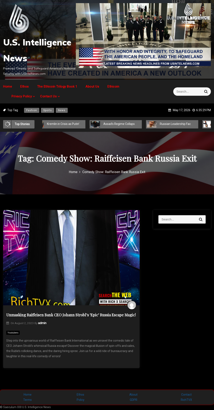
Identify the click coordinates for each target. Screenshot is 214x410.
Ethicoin (113, 86)
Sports (47, 110)
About (133, 394)
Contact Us (48, 96)
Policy (80, 399)
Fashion (31, 110)
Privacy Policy (21, 96)
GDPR (133, 399)
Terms (27, 399)
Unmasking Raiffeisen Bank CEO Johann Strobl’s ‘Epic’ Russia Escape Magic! (71, 314)
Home (7, 86)
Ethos (24, 86)
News (61, 110)
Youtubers (13, 332)
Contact (186, 394)
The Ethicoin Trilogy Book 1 (57, 86)
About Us (92, 86)
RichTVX (186, 399)
